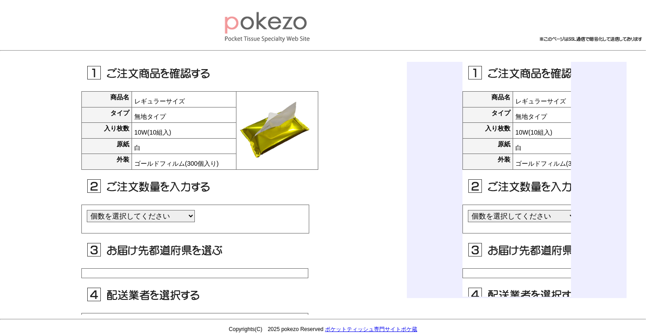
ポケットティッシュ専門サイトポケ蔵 (371, 329)
